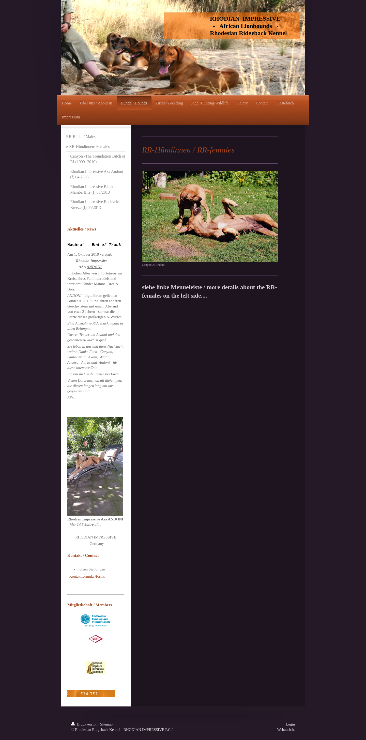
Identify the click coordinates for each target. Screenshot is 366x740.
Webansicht (286, 730)
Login (290, 724)
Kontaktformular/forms (87, 576)
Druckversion (84, 724)
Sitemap (106, 724)
